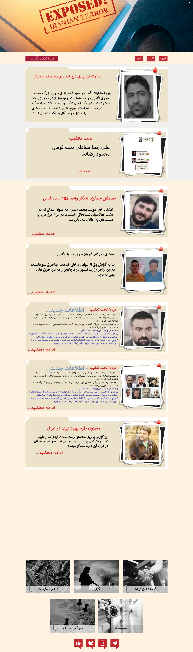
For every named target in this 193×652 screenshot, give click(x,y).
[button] (190, 3)
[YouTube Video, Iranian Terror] (96, 513)
